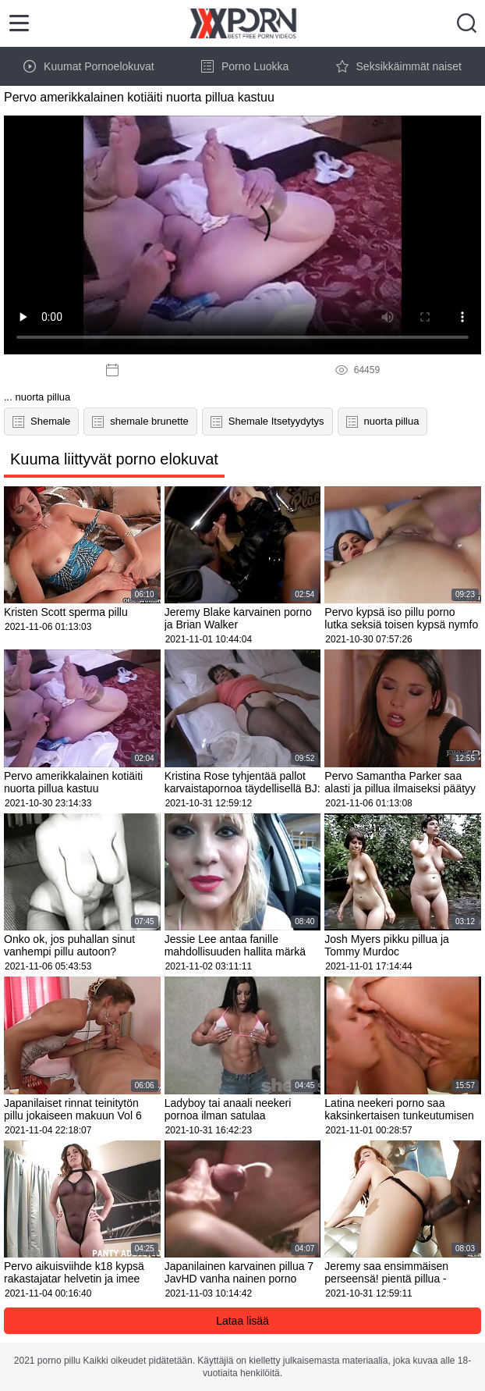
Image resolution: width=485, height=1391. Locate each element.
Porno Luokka (245, 66)
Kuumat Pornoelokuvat (88, 66)
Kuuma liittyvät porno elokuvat (114, 459)
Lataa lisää (242, 1321)
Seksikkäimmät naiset (399, 66)
